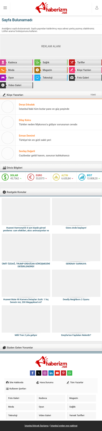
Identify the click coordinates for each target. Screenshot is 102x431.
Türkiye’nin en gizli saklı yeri (35, 140)
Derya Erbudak (27, 104)
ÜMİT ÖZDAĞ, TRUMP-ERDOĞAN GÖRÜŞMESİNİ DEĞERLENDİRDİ (26, 265)
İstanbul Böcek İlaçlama (37, 425)
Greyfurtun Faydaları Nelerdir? (76, 335)
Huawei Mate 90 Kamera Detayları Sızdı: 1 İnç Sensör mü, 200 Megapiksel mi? (26, 300)
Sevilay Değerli (27, 151)
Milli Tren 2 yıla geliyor (26, 335)
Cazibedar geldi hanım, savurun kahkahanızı (44, 155)
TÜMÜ (93, 95)
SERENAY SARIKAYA (76, 263)
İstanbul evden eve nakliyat (63, 425)
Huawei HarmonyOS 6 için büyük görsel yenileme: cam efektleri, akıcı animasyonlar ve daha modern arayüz (26, 230)
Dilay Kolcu (25, 120)
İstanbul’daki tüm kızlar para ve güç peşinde (44, 108)
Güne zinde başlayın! (76, 227)
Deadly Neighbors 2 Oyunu (76, 299)
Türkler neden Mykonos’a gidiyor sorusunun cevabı (48, 124)
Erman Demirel (27, 135)
